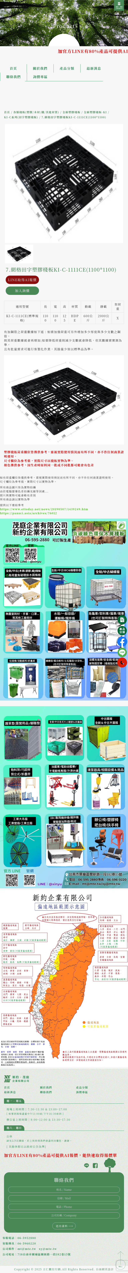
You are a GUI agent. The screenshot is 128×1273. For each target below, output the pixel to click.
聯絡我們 (13, 76)
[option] (64, 183)
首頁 (13, 68)
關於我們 (40, 68)
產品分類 (67, 68)
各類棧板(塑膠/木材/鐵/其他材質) (36, 112)
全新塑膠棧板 (71, 112)
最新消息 (93, 68)
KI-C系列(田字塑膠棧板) (21, 117)
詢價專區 (40, 76)
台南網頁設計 (105, 1269)
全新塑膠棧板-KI (95, 112)
